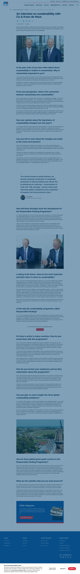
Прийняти (72, 568)
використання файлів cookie (19, 570)
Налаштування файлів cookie (30, 571)
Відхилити (63, 568)
